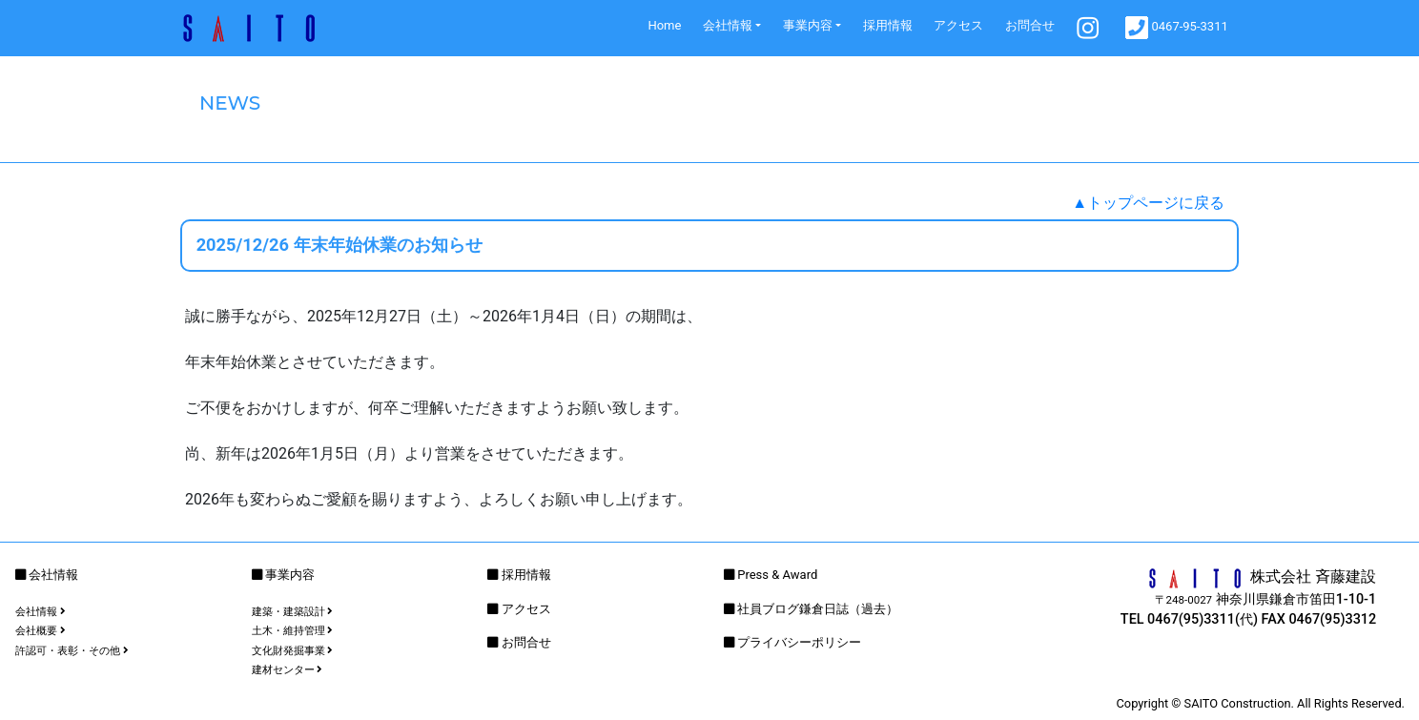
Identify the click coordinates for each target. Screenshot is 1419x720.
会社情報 (727, 25)
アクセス (958, 25)
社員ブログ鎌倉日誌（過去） (817, 609)
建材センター (287, 670)
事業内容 (808, 25)
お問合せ (1030, 25)
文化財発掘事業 (293, 651)
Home (664, 25)
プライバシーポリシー (799, 642)
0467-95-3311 (1176, 27)
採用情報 (888, 25)
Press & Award (777, 574)
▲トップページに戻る (1148, 203)
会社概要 (40, 631)
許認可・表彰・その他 (72, 651)
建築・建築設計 (293, 612)
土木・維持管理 (293, 631)
